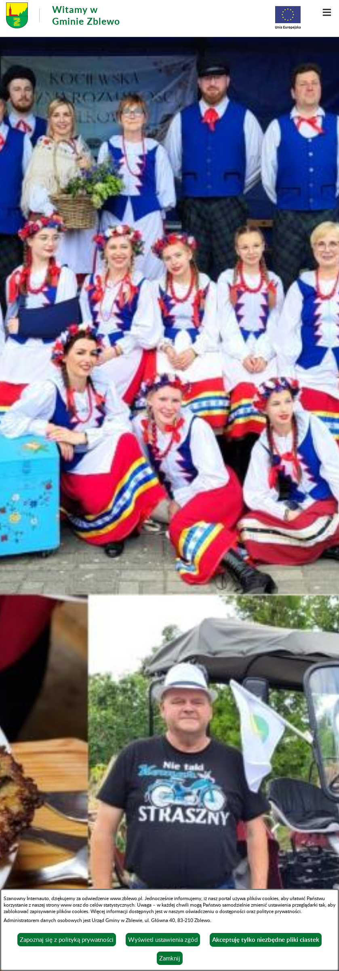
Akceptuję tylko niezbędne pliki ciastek (265, 939)
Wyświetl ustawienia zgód (163, 939)
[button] (327, 12)
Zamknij (169, 958)
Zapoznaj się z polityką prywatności (67, 939)
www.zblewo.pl (126, 898)
